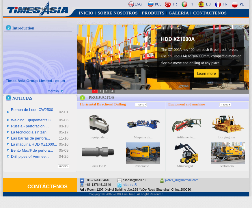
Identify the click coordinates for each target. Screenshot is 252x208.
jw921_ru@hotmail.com (181, 180)
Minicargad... (186, 166)
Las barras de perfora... (30, 138)
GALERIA (179, 13)
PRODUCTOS (101, 97)
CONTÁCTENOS (210, 13)
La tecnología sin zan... (30, 132)
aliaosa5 (130, 185)
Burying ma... (227, 137)
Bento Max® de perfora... (32, 150)
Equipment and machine (186, 104)
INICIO (86, 13)
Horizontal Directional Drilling (103, 104)
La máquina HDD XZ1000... (34, 144)
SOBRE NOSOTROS (118, 13)
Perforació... (143, 166)
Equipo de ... (99, 137)
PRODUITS (153, 13)
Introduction (23, 28)
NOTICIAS (22, 98)
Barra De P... (99, 166)
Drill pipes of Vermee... (30, 156)
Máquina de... (143, 137)
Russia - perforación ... (30, 126)
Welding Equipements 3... (32, 120)
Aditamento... (186, 137)
